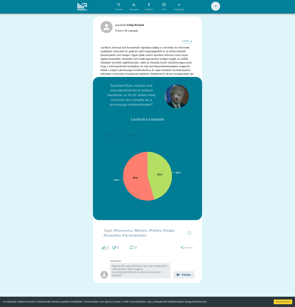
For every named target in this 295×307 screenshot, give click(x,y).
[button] (215, 10)
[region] (189, 233)
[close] (177, 96)
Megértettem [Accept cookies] (283, 301)
